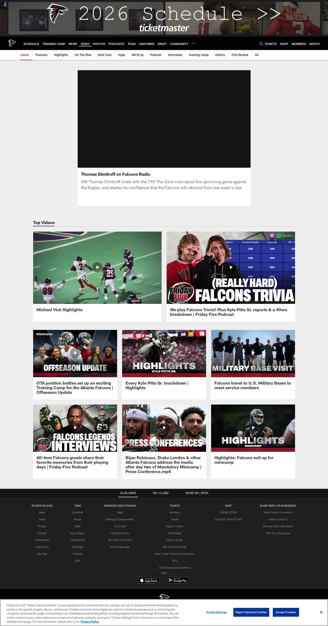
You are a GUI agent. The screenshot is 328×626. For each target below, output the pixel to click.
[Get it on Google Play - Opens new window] (177, 582)
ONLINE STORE (228, 512)
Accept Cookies (286, 612)
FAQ (174, 560)
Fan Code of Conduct (120, 539)
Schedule (77, 512)
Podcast (42, 533)
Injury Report (77, 533)
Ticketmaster (174, 533)
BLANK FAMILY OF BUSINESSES (278, 505)
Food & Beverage (119, 546)
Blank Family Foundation (278, 512)
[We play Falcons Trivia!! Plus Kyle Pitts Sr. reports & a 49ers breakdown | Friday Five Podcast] (231, 277)
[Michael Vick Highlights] (97, 274)
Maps (120, 512)
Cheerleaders (42, 539)
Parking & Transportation (120, 519)
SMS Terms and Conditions (174, 567)
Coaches (77, 553)
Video (42, 519)
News (42, 512)
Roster (77, 519)
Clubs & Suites (174, 539)
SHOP (228, 505)
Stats (78, 526)
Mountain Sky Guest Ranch (278, 526)
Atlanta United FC (278, 519)
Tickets (175, 519)
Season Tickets (174, 526)
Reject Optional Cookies (251, 612)
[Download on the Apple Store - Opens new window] (148, 580)
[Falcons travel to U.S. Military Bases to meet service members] (253, 362)
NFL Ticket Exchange (174, 546)
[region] (164, 612)
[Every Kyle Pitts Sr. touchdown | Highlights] (164, 362)
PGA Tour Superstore (278, 533)
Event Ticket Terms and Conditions (174, 553)
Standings (77, 546)
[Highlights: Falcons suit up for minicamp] (253, 437)
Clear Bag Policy (120, 533)
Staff (77, 560)
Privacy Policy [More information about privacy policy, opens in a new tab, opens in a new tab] (90, 621)
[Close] (321, 612)
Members (174, 512)
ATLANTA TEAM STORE (228, 519)
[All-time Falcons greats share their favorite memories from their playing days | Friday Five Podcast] (75, 439)
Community (42, 546)
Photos (42, 526)
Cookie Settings (216, 612)
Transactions (78, 539)
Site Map (42, 553)
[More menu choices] (193, 43)
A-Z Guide (120, 526)
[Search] (261, 43)
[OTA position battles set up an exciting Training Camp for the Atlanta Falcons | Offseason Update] (75, 364)
